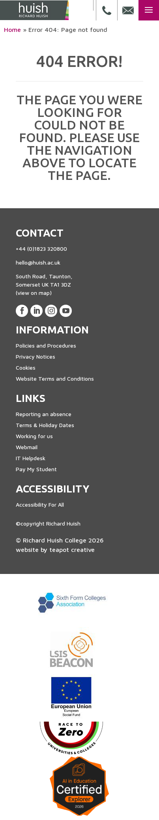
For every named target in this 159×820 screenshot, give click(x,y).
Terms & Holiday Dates (45, 425)
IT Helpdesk (30, 458)
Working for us (34, 436)
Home (12, 29)
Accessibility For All (40, 504)
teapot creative (72, 549)
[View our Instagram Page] (51, 311)
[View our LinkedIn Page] (36, 311)
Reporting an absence (43, 414)
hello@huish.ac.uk (38, 262)
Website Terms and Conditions (55, 378)
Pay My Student (36, 469)
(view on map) (34, 292)
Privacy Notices (35, 356)
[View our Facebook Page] (22, 311)
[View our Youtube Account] (66, 311)
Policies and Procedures (46, 345)
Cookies (26, 367)
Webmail (26, 447)
